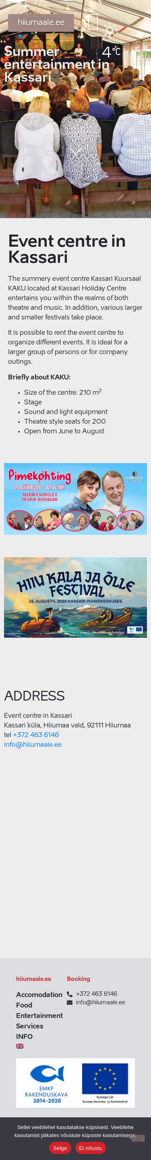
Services (29, 1027)
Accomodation (37, 995)
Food (24, 1006)
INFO (24, 1037)
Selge (60, 1148)
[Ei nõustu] (138, 1138)
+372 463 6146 (36, 735)
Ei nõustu (90, 1148)
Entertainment (37, 1016)
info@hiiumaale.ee (33, 745)
